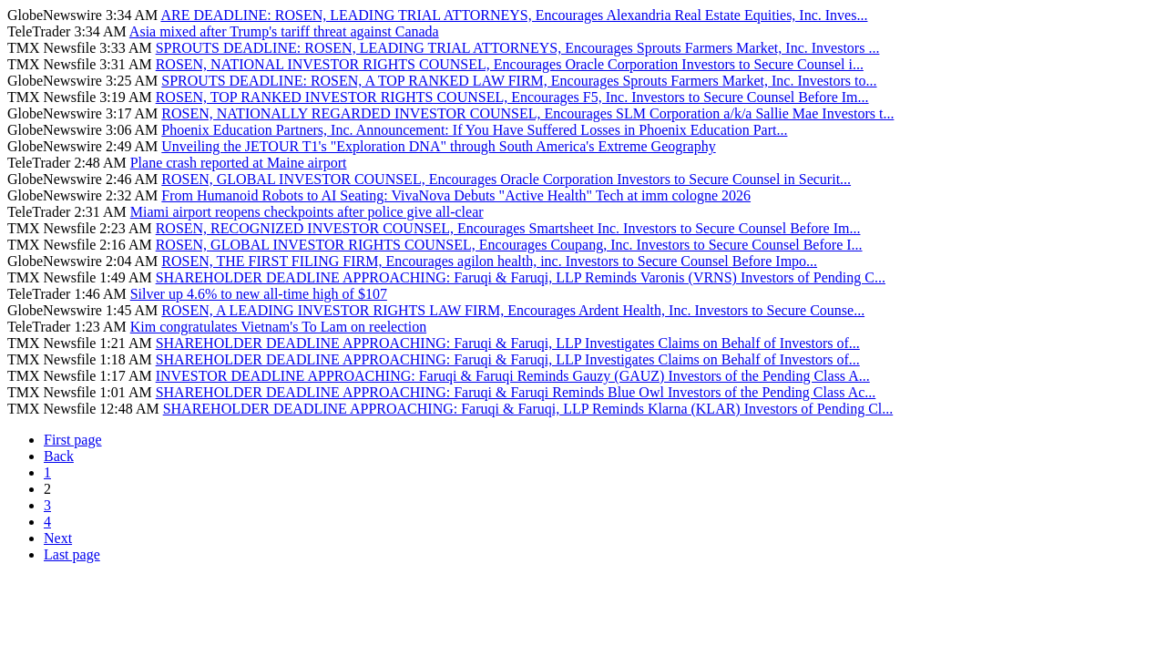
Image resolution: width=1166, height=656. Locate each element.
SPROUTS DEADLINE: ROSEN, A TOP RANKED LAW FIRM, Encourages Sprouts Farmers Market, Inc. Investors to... (518, 80)
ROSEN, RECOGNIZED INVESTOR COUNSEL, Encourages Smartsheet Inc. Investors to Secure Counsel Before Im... (508, 228)
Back (59, 456)
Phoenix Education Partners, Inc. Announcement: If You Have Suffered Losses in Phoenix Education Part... (474, 130)
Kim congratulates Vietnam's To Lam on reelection (278, 326)
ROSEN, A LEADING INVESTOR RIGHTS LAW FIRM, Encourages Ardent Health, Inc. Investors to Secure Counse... (512, 310)
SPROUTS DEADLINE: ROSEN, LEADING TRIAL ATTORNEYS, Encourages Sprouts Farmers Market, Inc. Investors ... (518, 48)
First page (73, 439)
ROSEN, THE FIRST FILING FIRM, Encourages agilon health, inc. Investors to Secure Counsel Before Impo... (489, 261)
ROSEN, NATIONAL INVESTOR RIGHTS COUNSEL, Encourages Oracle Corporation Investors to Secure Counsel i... (510, 64)
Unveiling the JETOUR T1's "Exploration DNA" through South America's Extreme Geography (438, 146)
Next (58, 538)
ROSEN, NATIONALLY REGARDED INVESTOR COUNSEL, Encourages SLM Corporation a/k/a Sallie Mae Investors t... (527, 113)
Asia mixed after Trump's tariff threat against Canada (284, 31)
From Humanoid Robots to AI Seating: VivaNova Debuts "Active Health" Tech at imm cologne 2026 (456, 195)
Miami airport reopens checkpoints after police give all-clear (307, 212)
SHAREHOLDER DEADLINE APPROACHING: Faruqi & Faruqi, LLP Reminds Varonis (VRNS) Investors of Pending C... (520, 277)
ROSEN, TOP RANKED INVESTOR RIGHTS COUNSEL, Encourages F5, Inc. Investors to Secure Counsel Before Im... (512, 97)
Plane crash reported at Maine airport (238, 162)
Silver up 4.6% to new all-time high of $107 (258, 294)
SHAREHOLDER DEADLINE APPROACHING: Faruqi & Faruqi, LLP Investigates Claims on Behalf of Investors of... (508, 343)
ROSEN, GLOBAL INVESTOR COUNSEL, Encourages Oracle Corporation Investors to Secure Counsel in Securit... (506, 179)
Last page (72, 554)
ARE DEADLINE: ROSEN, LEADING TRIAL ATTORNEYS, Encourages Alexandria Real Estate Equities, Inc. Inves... (513, 15)
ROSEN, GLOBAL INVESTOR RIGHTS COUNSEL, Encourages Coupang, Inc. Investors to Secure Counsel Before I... (509, 244)
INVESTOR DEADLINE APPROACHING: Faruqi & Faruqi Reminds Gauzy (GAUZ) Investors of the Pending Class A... (513, 376)
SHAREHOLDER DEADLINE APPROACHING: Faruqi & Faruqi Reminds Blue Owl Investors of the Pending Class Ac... (516, 392)
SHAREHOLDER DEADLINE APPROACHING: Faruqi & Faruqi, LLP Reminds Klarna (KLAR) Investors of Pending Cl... (528, 408)
